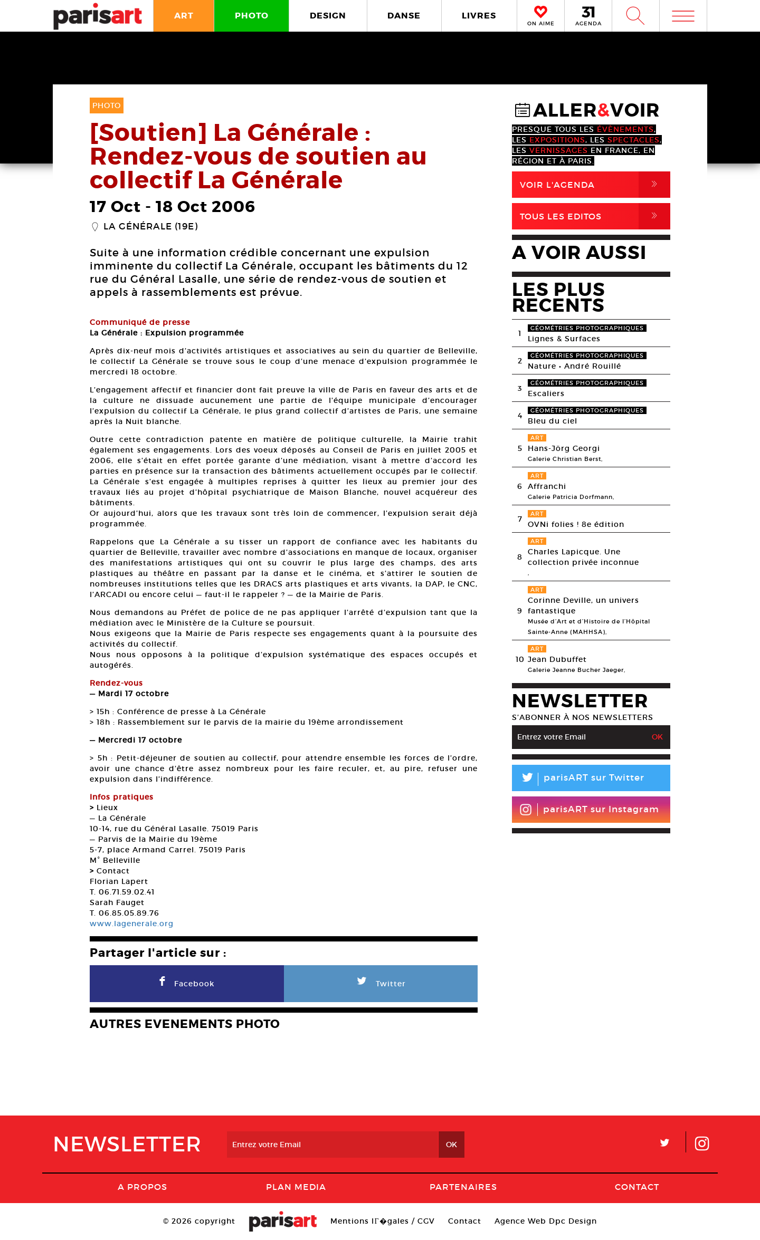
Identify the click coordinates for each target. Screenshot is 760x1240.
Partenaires (463, 1186)
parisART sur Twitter (578, 779)
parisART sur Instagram (589, 809)
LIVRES (479, 15)
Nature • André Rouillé (574, 366)
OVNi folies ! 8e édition (576, 524)
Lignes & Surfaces (564, 338)
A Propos (142, 1186)
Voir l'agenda (595, 184)
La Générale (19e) (150, 227)
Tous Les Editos (595, 216)
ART (184, 15)
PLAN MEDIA (296, 1186)
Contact (637, 1186)
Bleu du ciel (552, 421)
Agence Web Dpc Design (546, 1221)
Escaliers (546, 393)
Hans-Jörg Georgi (564, 448)
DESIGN (328, 15)
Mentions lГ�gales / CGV (382, 1221)
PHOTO (252, 15)
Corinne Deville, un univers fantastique (583, 605)
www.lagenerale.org (132, 923)
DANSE (404, 15)
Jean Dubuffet (557, 659)
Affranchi (547, 486)
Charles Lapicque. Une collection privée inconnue (583, 557)
